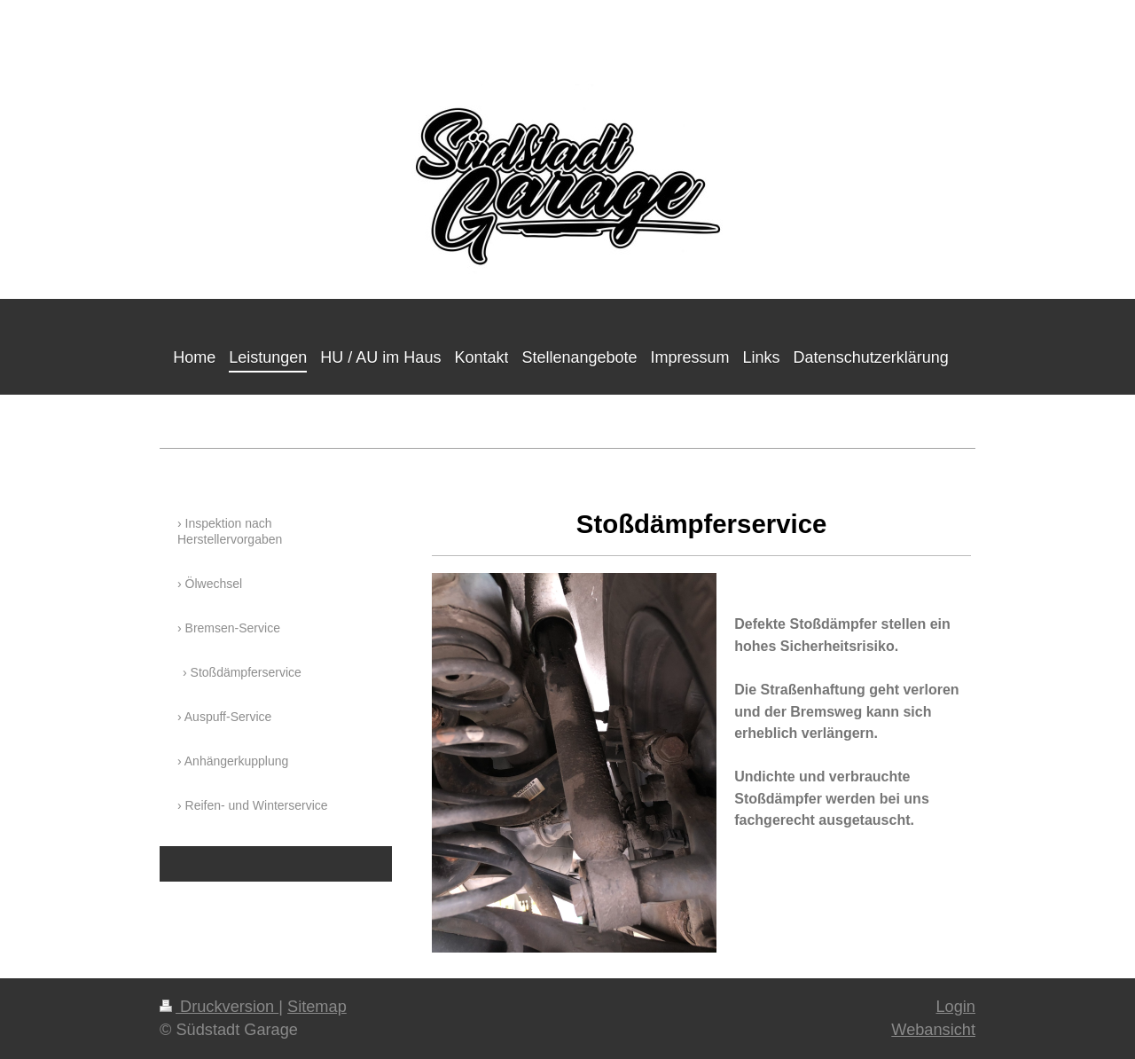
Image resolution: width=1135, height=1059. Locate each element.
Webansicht (933, 1030)
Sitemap (317, 1007)
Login (955, 1007)
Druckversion (219, 1007)
